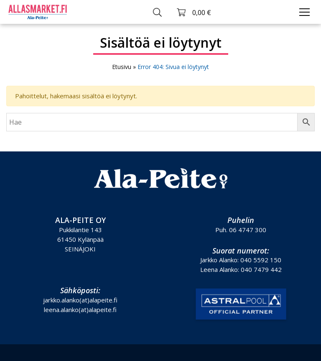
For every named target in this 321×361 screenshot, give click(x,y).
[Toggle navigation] (304, 12)
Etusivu (121, 67)
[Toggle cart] (193, 12)
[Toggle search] (157, 12)
